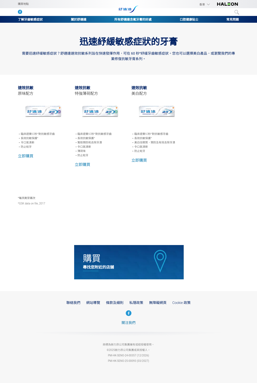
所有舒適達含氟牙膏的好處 (133, 19)
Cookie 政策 (181, 303)
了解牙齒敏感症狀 (30, 19)
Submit (236, 12)
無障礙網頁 (158, 303)
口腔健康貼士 (189, 19)
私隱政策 (136, 303)
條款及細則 (114, 303)
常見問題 (232, 19)
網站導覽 (93, 303)
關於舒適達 (78, 19)
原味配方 (25, 93)
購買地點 (23, 3)
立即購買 (25, 156)
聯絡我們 (73, 303)
